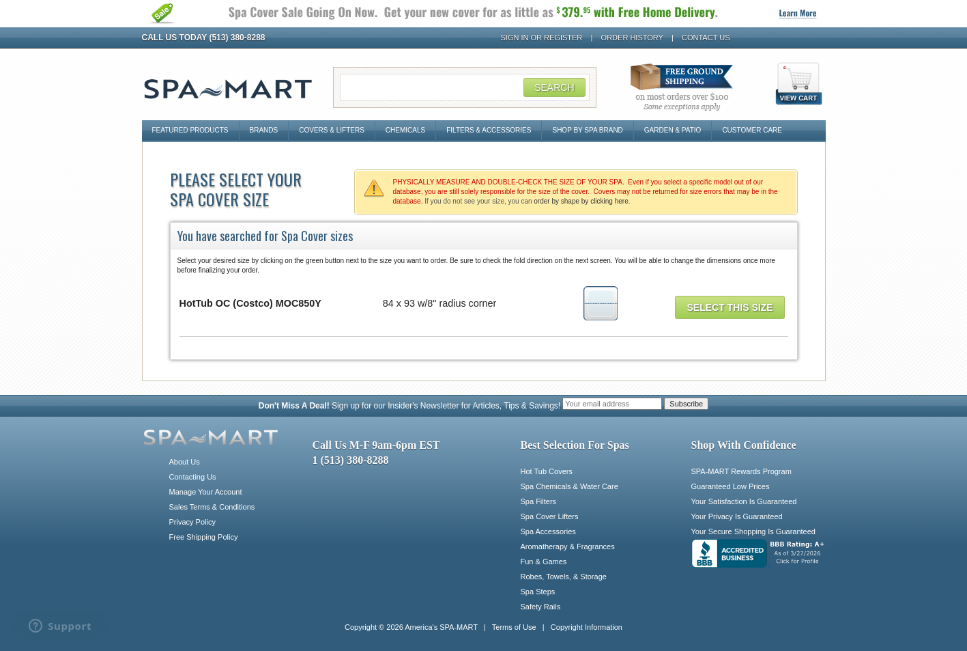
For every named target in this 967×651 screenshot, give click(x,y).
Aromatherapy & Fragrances (568, 546)
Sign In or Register (542, 37)
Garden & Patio (673, 130)
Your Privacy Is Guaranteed (737, 516)
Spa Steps (538, 591)
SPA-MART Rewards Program (741, 471)
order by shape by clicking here (581, 201)
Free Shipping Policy (203, 537)
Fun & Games (544, 561)
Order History (632, 37)
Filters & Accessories (488, 130)
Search (554, 87)
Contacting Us (192, 477)
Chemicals (405, 130)
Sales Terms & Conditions (212, 507)
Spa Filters (539, 501)
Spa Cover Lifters (550, 516)
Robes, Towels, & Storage (564, 576)
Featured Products (190, 130)
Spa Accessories (548, 531)
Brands (264, 130)
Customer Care (752, 130)
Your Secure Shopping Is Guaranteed (753, 531)
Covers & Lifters (331, 130)
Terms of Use (514, 627)
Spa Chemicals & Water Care (569, 486)
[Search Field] (465, 87)
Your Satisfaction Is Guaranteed (744, 501)
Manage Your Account (205, 492)
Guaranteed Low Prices (730, 486)
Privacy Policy (192, 522)
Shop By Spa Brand (587, 130)
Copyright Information (586, 627)
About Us (184, 462)
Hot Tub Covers (547, 471)
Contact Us (706, 37)
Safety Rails (541, 606)
